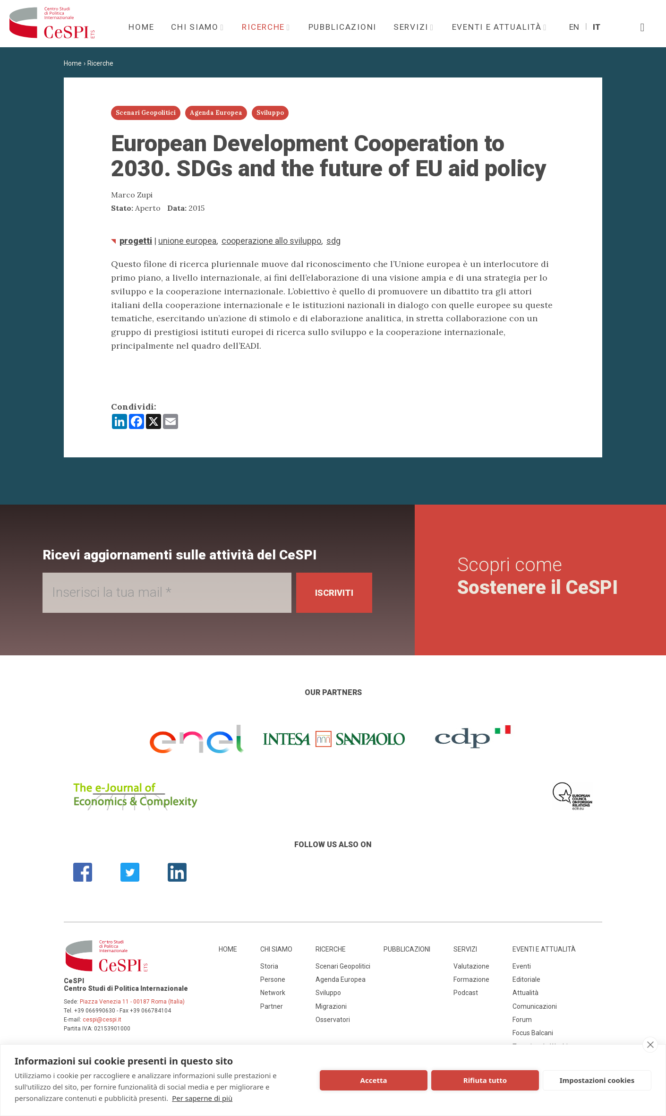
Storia (269, 966)
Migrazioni (331, 1006)
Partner (271, 1006)
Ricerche (264, 27)
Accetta (373, 1080)
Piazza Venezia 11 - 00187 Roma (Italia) (132, 1001)
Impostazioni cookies (597, 1080)
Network (272, 992)
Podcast (465, 992)
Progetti (136, 241)
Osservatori (333, 1019)
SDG (333, 241)
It (596, 27)
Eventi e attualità (498, 27)
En (574, 27)
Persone (272, 979)
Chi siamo (196, 27)
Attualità (525, 992)
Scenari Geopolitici (343, 966)
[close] (650, 1045)
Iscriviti (334, 593)
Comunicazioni (534, 1006)
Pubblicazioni (342, 27)
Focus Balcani (532, 1033)
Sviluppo (328, 992)
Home (141, 27)
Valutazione (471, 966)
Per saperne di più (202, 1098)
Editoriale (526, 979)
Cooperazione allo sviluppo (271, 241)
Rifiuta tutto (485, 1080)
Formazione (471, 979)
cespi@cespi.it (102, 1019)
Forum (522, 1019)
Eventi (521, 966)
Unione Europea (187, 241)
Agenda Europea (341, 979)
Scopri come (537, 576)
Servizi (412, 27)
